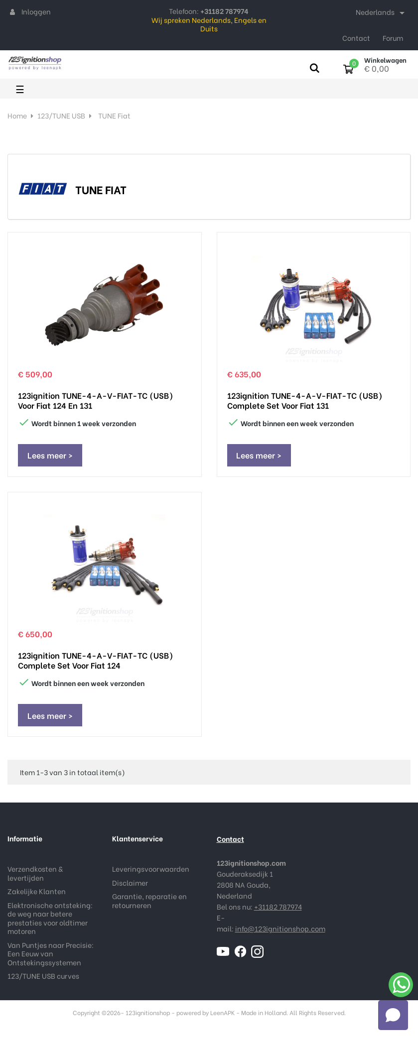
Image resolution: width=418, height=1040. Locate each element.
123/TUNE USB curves (43, 979)
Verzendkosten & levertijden (35, 876)
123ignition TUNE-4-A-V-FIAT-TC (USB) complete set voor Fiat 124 (95, 662)
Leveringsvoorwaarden (150, 872)
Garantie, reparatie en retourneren (149, 904)
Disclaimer (130, 885)
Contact (356, 37)
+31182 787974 (278, 910)
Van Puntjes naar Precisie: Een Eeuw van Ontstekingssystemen (50, 956)
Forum (393, 37)
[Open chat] (393, 1015)
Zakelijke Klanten (36, 894)
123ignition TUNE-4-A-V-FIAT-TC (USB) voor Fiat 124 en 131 (95, 400)
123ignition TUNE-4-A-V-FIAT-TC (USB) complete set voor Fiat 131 (304, 400)
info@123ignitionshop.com (280, 931)
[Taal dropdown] (382, 13)
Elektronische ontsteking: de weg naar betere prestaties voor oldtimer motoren (50, 921)
